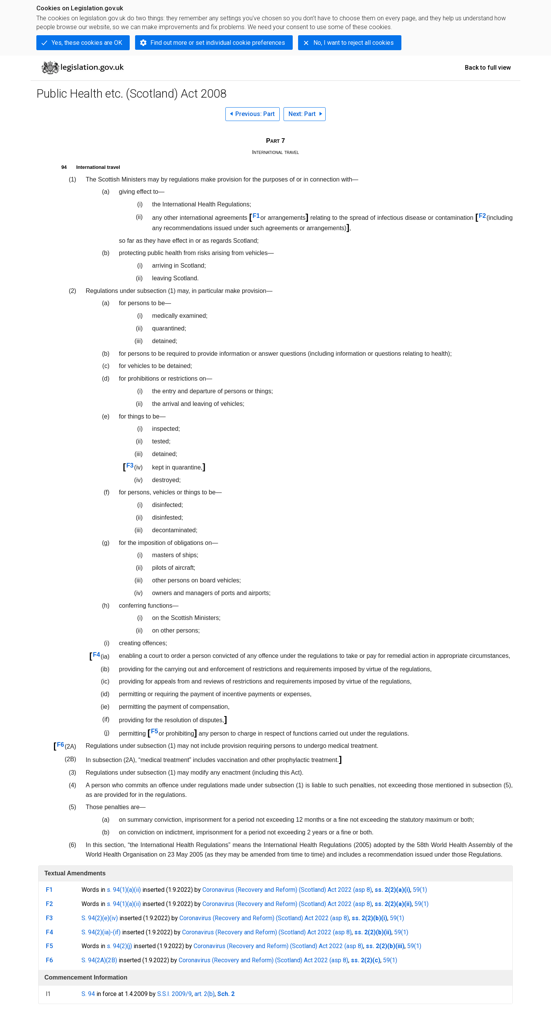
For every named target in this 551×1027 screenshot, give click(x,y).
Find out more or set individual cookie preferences (217, 42)
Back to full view (488, 67)
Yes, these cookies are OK (87, 42)
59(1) (420, 889)
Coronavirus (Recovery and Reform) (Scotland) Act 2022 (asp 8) (287, 889)
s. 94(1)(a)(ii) (124, 889)
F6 (60, 744)
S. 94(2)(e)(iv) (100, 918)
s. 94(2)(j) (119, 946)
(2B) (111, 960)
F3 (130, 465)
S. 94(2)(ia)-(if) (101, 932)
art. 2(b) (204, 994)
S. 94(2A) (94, 960)
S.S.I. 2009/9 (174, 994)
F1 (256, 216)
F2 (482, 216)
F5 (154, 731)
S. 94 (88, 994)
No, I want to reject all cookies (353, 42)
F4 (96, 654)
